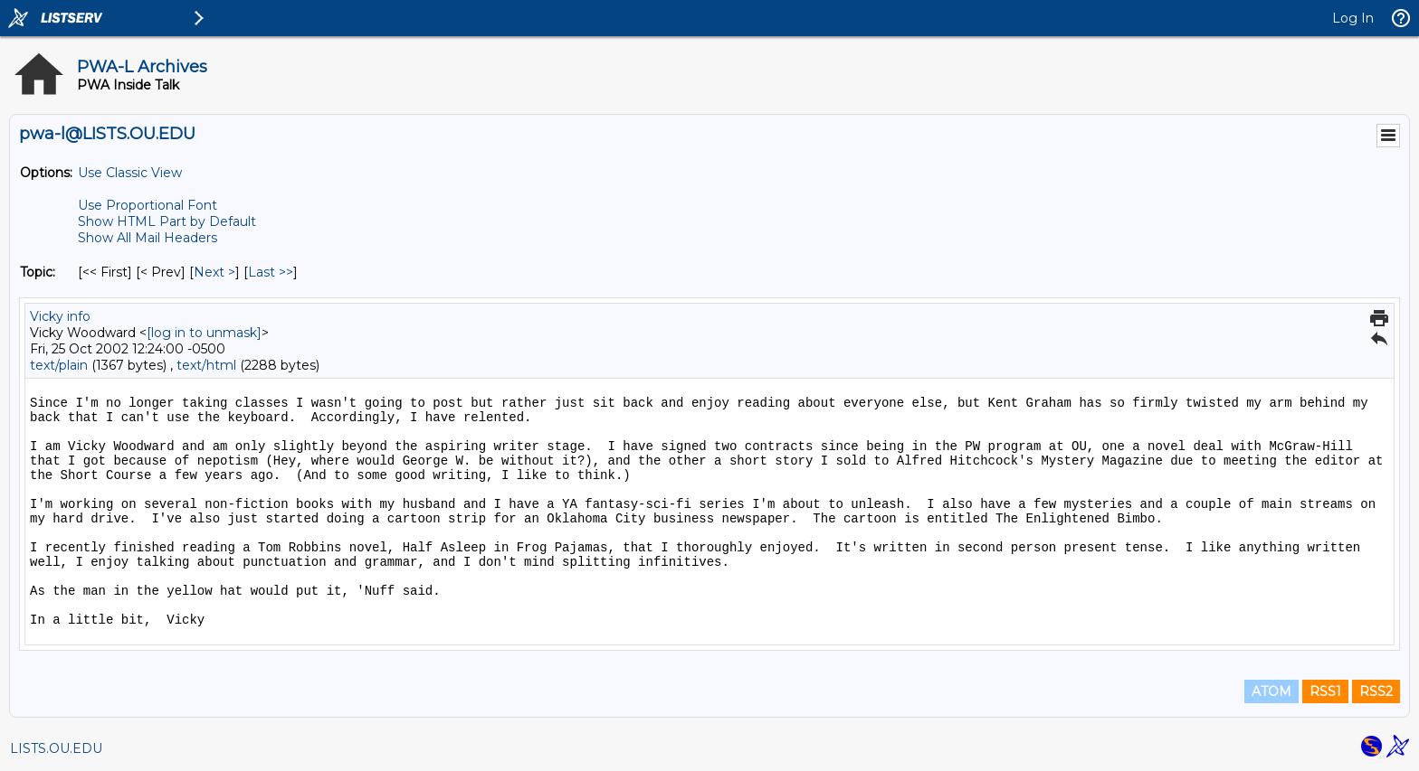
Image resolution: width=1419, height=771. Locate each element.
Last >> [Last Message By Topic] (270, 272)
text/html (206, 365)
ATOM (1271, 691)
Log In (1353, 18)
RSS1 (1325, 691)
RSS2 (1376, 691)
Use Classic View (130, 173)
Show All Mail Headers (147, 238)
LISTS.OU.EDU (56, 748)
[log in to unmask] (204, 332)
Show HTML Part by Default (167, 221)
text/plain (59, 365)
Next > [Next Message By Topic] (214, 272)
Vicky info (60, 316)
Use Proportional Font (147, 205)
